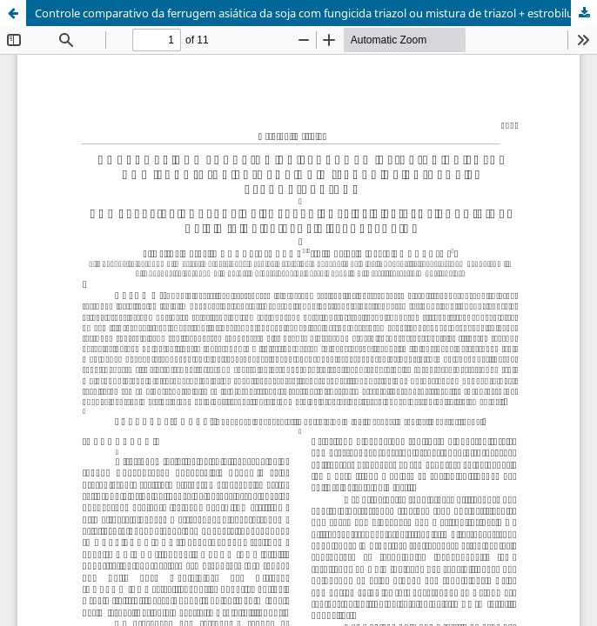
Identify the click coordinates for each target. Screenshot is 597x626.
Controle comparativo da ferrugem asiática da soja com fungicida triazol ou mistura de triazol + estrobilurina (314, 13)
